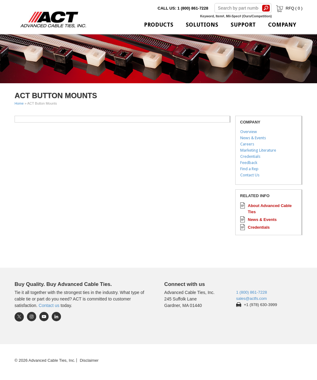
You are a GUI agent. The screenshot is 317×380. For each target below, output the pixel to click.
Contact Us (249, 175)
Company (282, 24)
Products (158, 24)
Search (266, 8)
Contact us (49, 305)
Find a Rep (249, 168)
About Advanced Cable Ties (270, 208)
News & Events (253, 138)
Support (243, 24)
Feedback (248, 162)
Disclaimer (89, 360)
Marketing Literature (258, 150)
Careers (247, 144)
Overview (248, 131)
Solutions (202, 24)
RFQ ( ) (288, 8)
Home (19, 103)
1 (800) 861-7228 (251, 292)
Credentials (250, 156)
